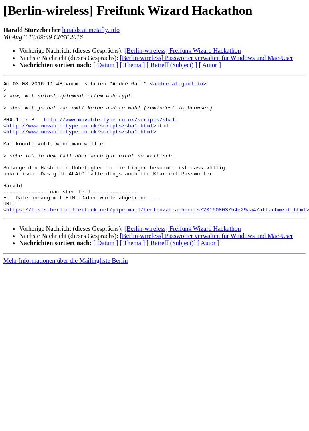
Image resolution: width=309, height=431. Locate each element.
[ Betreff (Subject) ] (171, 65)
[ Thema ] (132, 65)
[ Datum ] (105, 65)
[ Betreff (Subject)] (170, 269)
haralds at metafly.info (91, 29)
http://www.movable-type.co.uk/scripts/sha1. (111, 127)
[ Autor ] (210, 65)
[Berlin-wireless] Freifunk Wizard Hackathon (182, 50)
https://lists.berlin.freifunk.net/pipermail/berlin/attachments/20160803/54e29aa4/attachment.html (156, 235)
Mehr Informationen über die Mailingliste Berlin (65, 287)
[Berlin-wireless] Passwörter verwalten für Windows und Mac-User (206, 57)
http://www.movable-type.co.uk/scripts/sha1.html (79, 135)
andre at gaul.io (178, 84)
